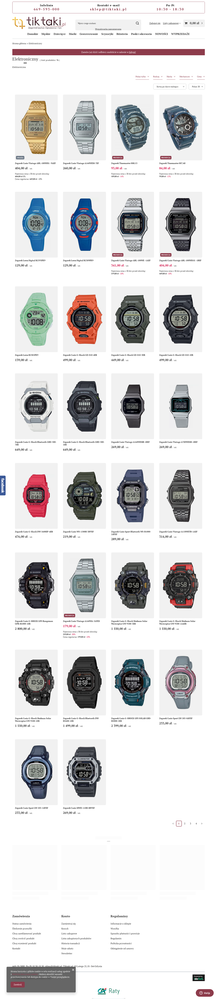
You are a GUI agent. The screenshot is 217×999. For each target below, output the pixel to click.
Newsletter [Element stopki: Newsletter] (66, 953)
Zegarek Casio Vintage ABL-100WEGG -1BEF (180, 260)
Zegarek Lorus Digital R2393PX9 (30, 260)
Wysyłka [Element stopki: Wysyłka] (115, 928)
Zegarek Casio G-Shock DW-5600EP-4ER (34, 531)
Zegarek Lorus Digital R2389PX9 (78, 260)
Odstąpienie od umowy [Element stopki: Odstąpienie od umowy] (122, 948)
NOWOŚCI (161, 34)
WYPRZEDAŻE (180, 34)
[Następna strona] (202, 823)
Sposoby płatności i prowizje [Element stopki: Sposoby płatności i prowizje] (125, 933)
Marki (72, 34)
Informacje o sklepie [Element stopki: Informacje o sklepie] (121, 923)
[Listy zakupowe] (172, 23)
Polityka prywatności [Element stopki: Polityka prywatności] (121, 943)
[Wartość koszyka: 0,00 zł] (194, 23)
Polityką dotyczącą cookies (25, 974)
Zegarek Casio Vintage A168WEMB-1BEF (130, 442)
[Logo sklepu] (39, 23)
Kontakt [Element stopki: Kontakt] (16, 948)
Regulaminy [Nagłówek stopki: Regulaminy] (119, 916)
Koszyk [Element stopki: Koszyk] (64, 928)
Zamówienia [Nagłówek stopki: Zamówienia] (21, 916)
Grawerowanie (89, 34)
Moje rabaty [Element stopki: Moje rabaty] (67, 948)
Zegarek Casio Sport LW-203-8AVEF (175, 718)
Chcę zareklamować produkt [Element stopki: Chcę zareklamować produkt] (26, 933)
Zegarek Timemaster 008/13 (124, 163)
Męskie (45, 34)
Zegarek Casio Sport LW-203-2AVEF (31, 808)
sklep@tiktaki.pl (108, 9)
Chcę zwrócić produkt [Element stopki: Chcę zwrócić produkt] (23, 938)
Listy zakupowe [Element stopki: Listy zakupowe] (69, 933)
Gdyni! (132, 52)
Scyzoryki (107, 34)
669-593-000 (47, 9)
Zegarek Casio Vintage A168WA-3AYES (81, 621)
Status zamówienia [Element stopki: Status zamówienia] (21, 923)
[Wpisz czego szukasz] (108, 23)
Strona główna (19, 43)
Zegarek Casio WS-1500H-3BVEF (78, 531)
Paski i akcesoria (141, 34)
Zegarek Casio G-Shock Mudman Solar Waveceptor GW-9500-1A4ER (177, 622)
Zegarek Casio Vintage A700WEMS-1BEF (178, 442)
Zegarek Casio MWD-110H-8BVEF (79, 808)
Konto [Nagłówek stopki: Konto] (65, 916)
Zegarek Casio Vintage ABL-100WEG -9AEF (35, 163)
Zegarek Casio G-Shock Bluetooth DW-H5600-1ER (81, 719)
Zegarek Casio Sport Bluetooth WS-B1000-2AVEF (131, 533)
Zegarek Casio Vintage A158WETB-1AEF (178, 531)
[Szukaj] (137, 23)
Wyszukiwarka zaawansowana (108, 29)
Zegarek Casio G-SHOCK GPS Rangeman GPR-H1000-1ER (34, 622)
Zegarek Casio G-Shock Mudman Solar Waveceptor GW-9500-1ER (33, 719)
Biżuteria (122, 34)
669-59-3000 (18, 966)
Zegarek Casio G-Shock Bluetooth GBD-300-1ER (83, 443)
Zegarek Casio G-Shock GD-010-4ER (80, 355)
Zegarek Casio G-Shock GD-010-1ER (176, 355)
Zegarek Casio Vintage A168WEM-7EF (81, 163)
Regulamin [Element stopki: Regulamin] (116, 938)
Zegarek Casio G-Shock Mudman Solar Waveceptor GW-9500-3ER (129, 622)
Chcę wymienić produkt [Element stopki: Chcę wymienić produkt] (24, 943)
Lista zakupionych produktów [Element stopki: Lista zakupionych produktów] (76, 938)
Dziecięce (60, 34)
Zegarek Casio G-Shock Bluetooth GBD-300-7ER (35, 443)
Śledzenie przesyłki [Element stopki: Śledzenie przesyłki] (22, 928)
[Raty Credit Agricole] (108, 996)
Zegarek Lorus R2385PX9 (26, 355)
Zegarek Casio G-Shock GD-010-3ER (128, 355)
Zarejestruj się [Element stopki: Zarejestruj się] (68, 923)
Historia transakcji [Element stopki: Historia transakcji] (70, 943)
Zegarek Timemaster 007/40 (172, 163)
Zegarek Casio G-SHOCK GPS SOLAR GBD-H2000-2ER (131, 719)
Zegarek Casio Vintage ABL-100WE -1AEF (131, 260)
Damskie (32, 34)
